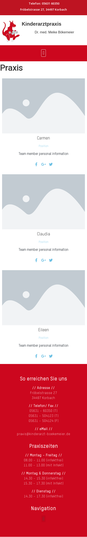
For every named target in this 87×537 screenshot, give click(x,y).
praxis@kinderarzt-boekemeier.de (43, 434)
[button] (43, 53)
